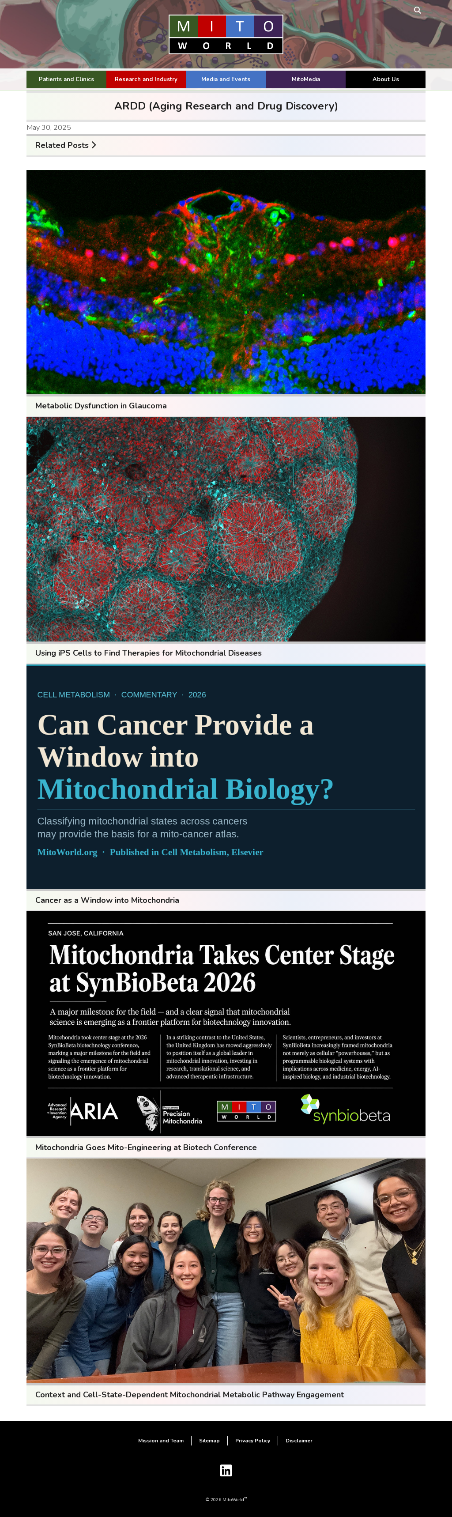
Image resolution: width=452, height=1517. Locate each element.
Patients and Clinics (66, 79)
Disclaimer (299, 1440)
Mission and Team (161, 1440)
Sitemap (209, 1440)
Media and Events (225, 79)
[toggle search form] (418, 10)
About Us (386, 79)
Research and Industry (146, 79)
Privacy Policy (252, 1440)
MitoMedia (306, 79)
